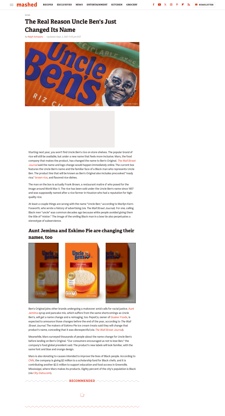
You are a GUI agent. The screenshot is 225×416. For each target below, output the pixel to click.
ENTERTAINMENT (97, 4)
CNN (31, 360)
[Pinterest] (177, 5)
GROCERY (131, 4)
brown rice (41, 177)
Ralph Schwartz (35, 36)
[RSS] (189, 5)
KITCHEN (116, 4)
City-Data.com (41, 373)
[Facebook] (153, 5)
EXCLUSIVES (64, 4)
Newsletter (204, 4)
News (27, 15)
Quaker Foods (119, 317)
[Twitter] (165, 5)
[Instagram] (171, 5)
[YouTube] (159, 5)
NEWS (79, 4)
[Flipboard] (183, 5)
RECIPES (48, 4)
